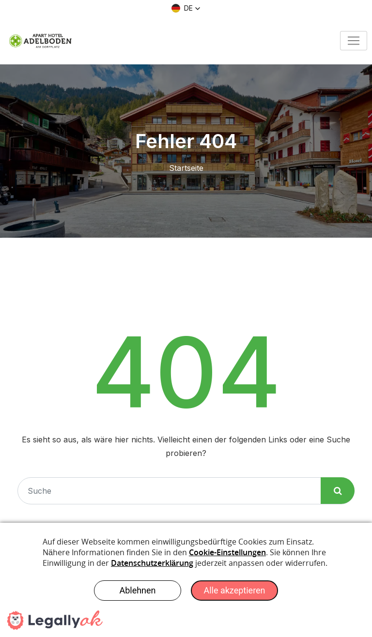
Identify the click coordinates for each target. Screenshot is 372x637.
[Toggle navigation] (353, 40)
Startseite (186, 168)
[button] (186, 8)
